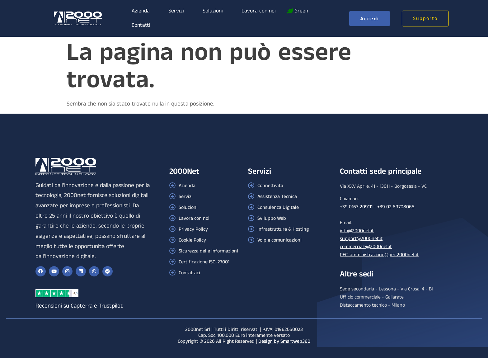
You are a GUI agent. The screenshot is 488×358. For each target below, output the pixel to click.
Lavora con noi (259, 11)
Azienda (141, 11)
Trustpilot (111, 306)
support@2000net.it (361, 238)
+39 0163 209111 (356, 206)
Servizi (176, 11)
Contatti (141, 25)
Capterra (81, 306)
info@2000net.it (357, 230)
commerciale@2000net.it (366, 246)
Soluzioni (213, 11)
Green (301, 11)
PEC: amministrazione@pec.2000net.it (379, 254)
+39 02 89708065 (395, 206)
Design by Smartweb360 (284, 341)
